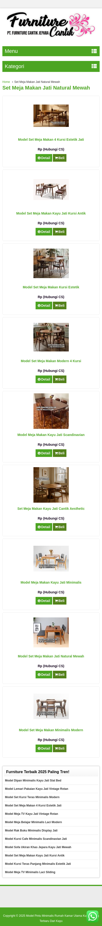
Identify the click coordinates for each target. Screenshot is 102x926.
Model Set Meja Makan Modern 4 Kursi (51, 361)
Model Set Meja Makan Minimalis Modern (51, 730)
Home (6, 82)
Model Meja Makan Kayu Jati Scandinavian (50, 435)
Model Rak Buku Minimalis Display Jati (31, 830)
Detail (43, 158)
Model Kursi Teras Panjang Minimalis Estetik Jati (38, 864)
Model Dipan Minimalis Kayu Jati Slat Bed (33, 780)
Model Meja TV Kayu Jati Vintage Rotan (31, 814)
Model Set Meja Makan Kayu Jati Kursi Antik (51, 213)
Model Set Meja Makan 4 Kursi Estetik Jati (51, 139)
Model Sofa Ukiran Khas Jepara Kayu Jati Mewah (38, 847)
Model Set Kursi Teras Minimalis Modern (32, 797)
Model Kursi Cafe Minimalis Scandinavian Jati (36, 839)
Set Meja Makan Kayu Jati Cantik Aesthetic (50, 509)
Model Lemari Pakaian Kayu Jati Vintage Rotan (36, 789)
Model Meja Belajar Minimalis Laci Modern (33, 822)
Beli (60, 158)
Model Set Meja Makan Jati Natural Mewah (51, 656)
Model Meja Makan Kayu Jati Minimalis (51, 582)
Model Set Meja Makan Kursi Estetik (51, 287)
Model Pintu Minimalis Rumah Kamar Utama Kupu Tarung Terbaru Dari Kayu (62, 918)
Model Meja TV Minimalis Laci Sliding (30, 872)
